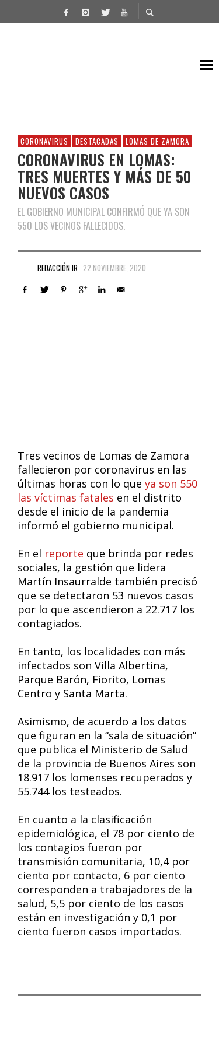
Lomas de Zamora (157, 141)
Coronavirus (44, 141)
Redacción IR (57, 267)
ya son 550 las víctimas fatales (107, 490)
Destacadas (97, 141)
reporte (64, 553)
